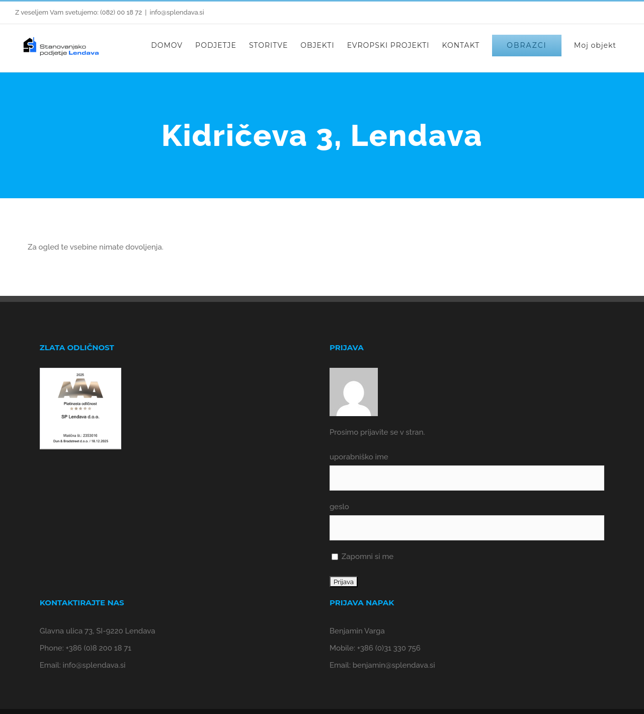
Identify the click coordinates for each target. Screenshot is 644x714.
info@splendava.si (176, 12)
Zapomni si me (362, 556)
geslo (339, 506)
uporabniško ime (359, 456)
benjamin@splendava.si (394, 665)
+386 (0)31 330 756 (389, 648)
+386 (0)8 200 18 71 (98, 648)
